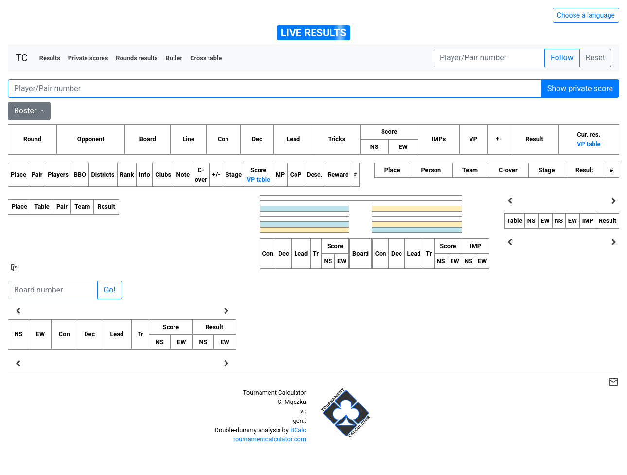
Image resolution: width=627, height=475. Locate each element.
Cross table (206, 58)
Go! (109, 289)
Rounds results (136, 58)
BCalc (298, 430)
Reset (595, 57)
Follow (562, 57)
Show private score (580, 88)
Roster (26, 110)
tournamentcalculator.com (269, 439)
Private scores (88, 58)
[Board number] (53, 290)
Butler (174, 58)
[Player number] (489, 58)
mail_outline (613, 382)
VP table (588, 143)
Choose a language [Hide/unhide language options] (586, 15)
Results (49, 58)
